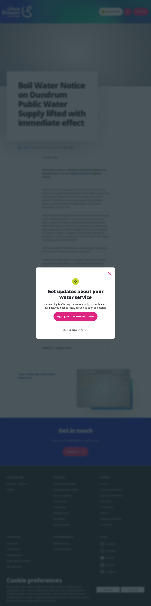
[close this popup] (109, 273)
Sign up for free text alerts (75, 316)
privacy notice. (80, 329)
